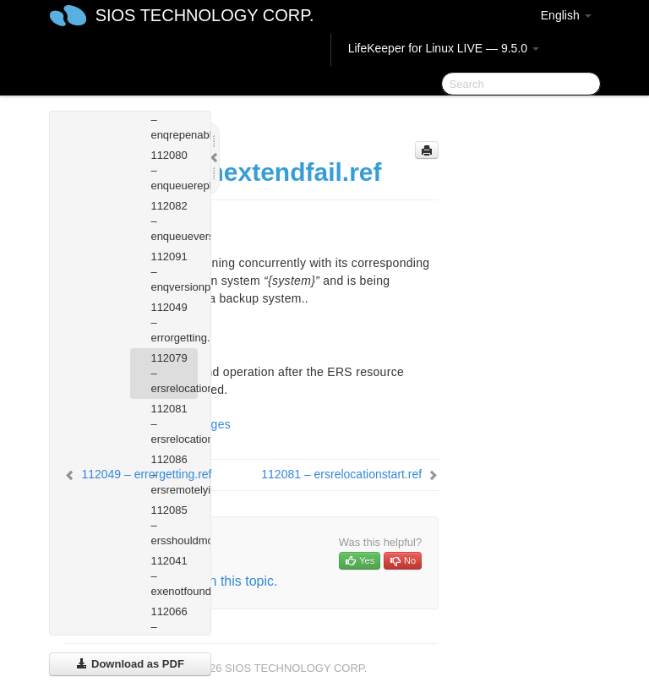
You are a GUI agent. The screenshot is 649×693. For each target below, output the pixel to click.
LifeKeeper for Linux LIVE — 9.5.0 (443, 48)
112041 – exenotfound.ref (173, 576)
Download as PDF (129, 664)
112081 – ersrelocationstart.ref (173, 423)
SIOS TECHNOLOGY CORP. (204, 15)
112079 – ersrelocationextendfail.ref (173, 373)
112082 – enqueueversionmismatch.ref (173, 221)
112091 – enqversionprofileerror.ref (173, 271)
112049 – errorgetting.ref (173, 322)
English (566, 15)
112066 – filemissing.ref (173, 626)
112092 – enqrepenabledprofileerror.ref (173, 119)
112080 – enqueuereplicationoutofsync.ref (173, 170)
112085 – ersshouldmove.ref (173, 525)
